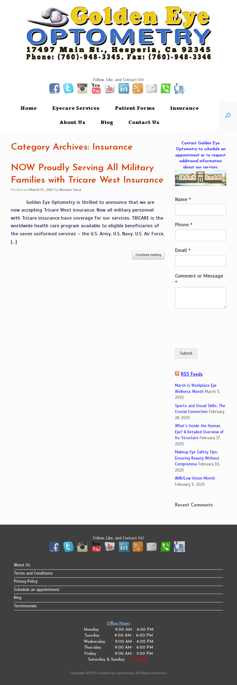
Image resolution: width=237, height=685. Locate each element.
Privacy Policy (25, 581)
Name (183, 199)
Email (182, 250)
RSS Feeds (192, 374)
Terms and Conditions (33, 573)
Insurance (184, 108)
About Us (72, 122)
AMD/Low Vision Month (195, 478)
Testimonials (25, 606)
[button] (228, 115)
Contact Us (143, 122)
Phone (183, 225)
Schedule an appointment (37, 589)
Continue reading (148, 255)
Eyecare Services (75, 108)
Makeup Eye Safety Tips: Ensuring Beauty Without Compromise (197, 458)
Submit (186, 353)
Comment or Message (199, 279)
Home (28, 108)
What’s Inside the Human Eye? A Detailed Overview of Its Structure (199, 431)
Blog (107, 122)
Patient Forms (135, 108)
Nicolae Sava (70, 190)
